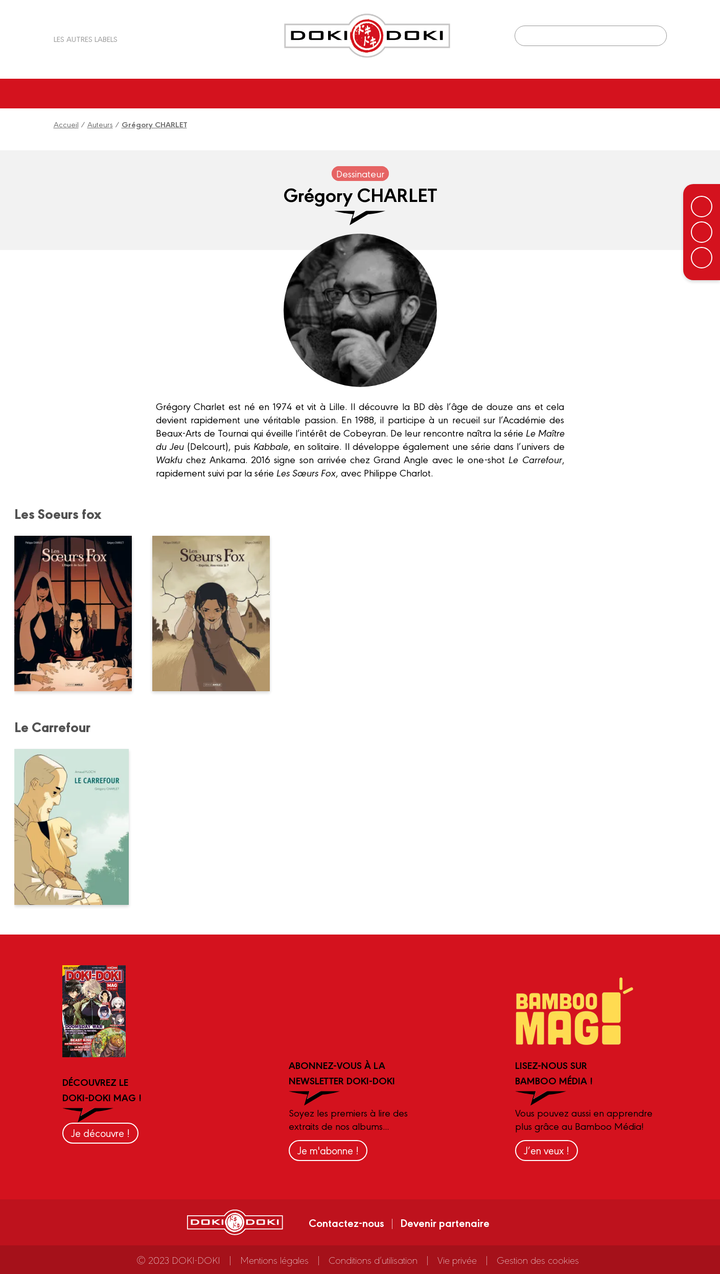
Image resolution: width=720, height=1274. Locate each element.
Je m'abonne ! (328, 1150)
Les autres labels (86, 38)
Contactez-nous (346, 1222)
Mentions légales (274, 1259)
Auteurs (100, 124)
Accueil (66, 124)
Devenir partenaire (445, 1222)
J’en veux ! (546, 1150)
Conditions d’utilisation (373, 1259)
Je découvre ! (100, 1133)
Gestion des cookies (538, 1259)
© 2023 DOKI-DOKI (178, 1259)
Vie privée (457, 1259)
